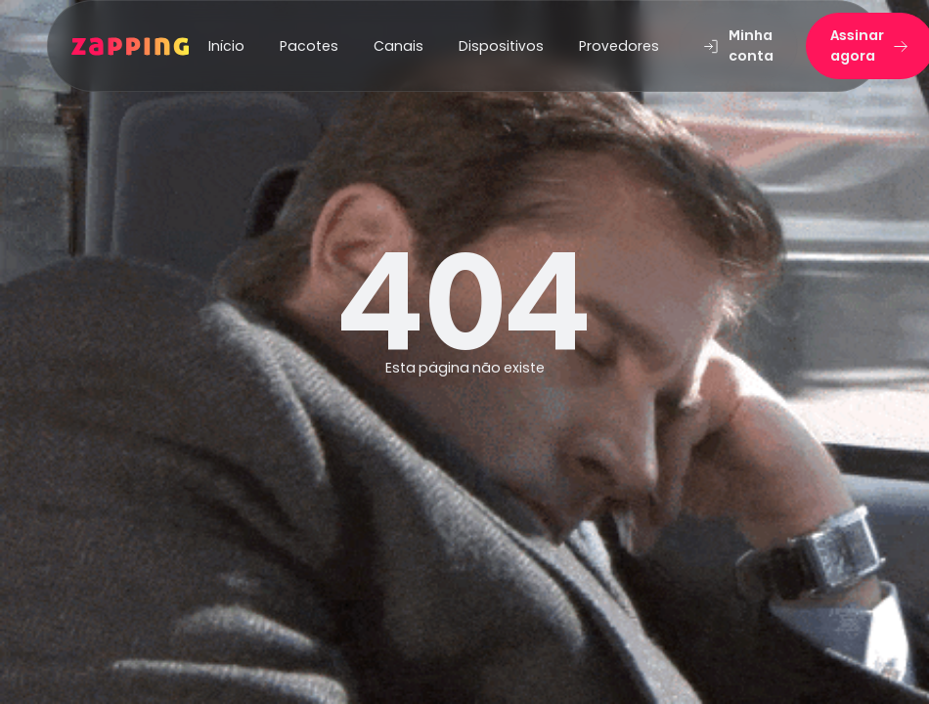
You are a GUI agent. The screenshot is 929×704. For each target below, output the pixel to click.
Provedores (619, 46)
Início (226, 46)
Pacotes (309, 46)
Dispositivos (501, 46)
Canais (398, 46)
